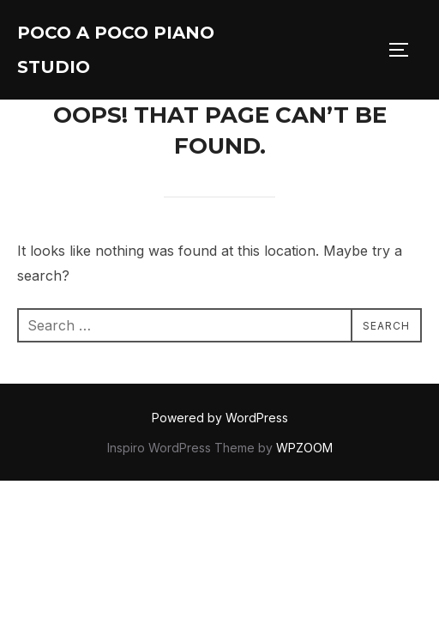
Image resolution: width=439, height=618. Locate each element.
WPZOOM (304, 447)
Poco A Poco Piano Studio (115, 49)
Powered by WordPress (220, 417)
